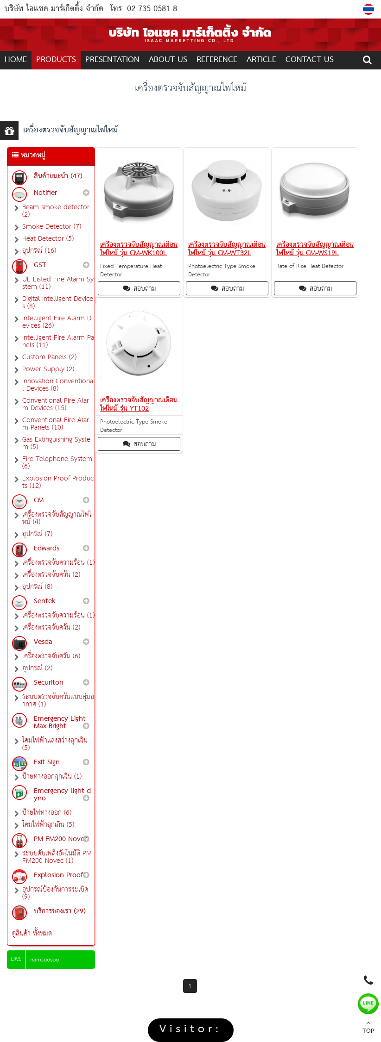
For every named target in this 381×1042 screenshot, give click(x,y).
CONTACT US (310, 60)
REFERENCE (217, 60)
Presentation (112, 60)
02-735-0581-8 (152, 9)
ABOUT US (168, 60)
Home (16, 60)
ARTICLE (261, 60)
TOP (368, 1028)
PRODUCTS (56, 60)
